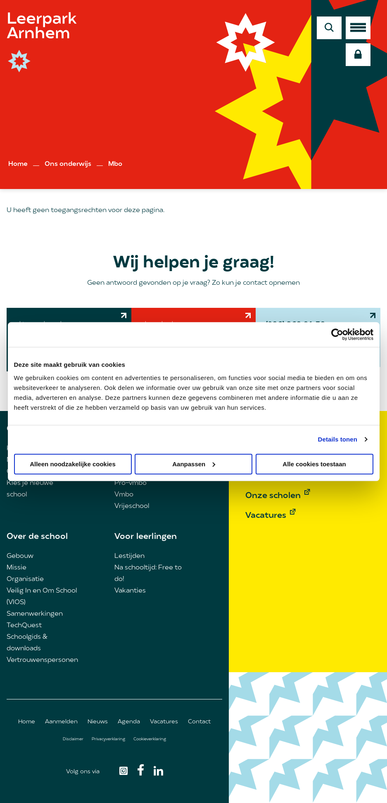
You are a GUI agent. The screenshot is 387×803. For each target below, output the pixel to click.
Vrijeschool (131, 506)
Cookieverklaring (149, 739)
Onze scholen (273, 496)
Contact (199, 722)
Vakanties (130, 591)
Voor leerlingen (145, 537)
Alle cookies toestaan (314, 463)
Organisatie (25, 579)
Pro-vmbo (130, 483)
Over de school (37, 537)
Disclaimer (73, 739)
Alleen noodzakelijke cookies (73, 463)
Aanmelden (61, 722)
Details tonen (337, 439)
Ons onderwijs (68, 164)
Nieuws (98, 722)
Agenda (129, 722)
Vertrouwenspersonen (42, 660)
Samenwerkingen (35, 614)
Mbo (115, 164)
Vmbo (123, 494)
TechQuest (24, 625)
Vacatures (164, 722)
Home (18, 164)
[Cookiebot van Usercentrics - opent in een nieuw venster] (337, 334)
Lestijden (129, 556)
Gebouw (20, 556)
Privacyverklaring (108, 739)
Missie (16, 567)
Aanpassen (193, 463)
